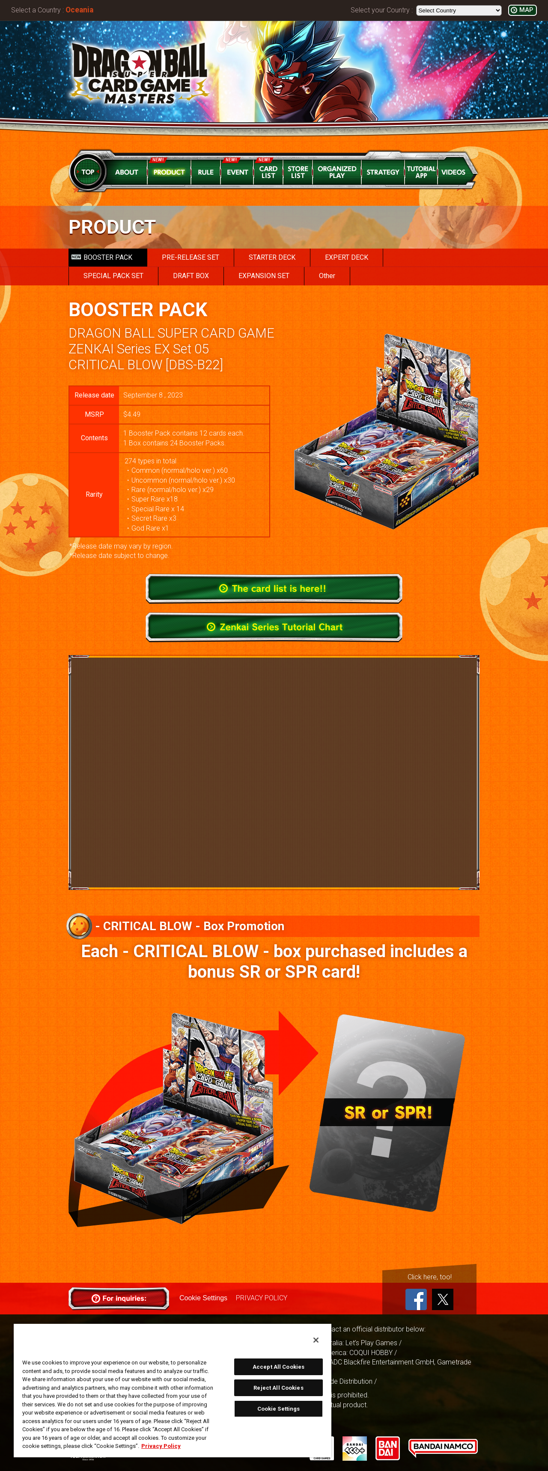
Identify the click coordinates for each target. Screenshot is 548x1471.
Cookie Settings (203, 1298)
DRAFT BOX (191, 276)
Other (327, 276)
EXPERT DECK (346, 257)
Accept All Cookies (278, 1367)
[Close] (316, 1340)
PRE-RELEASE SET (190, 257)
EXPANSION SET (263, 276)
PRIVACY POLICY (261, 1298)
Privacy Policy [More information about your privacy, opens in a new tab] (161, 1446)
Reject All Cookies (278, 1388)
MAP (526, 10)
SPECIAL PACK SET (113, 276)
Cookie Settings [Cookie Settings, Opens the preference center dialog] (278, 1409)
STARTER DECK (272, 257)
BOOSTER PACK (101, 257)
